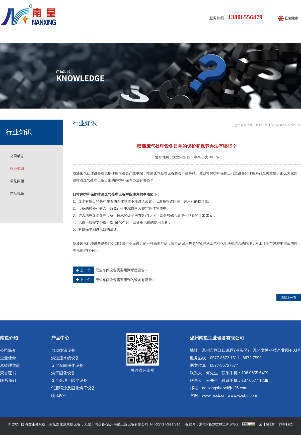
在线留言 (235, 36)
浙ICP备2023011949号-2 (218, 424)
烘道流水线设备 (65, 358)
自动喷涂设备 (63, 350)
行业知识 (17, 168)
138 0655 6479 (255, 373)
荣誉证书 (8, 373)
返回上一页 (288, 297)
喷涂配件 (59, 395)
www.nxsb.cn (213, 395)
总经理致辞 (10, 365)
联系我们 (8, 380)
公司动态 (17, 156)
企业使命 (8, 358)
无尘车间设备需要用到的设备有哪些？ (114, 279)
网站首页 (18, 36)
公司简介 (8, 350)
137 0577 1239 (255, 380)
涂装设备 (163, 36)
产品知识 (126, 36)
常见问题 (17, 181)
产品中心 (90, 36)
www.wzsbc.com (242, 395)
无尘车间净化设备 (67, 365)
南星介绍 (54, 36)
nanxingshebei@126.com (224, 388)
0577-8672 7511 (224, 358)
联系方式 (271, 36)
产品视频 (199, 36)
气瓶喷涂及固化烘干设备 (73, 388)
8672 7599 (252, 358)
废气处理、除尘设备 (69, 380)
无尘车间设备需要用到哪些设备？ (110, 270)
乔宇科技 (286, 424)
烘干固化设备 (63, 373)
